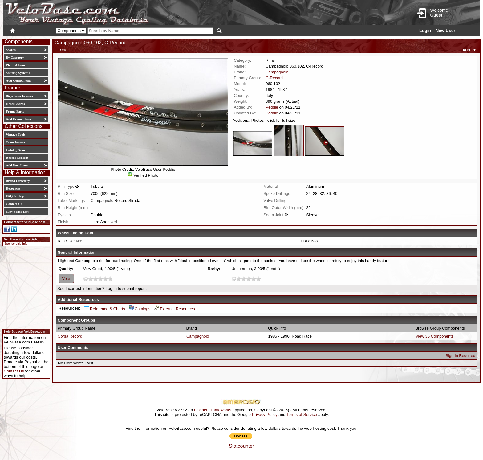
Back (61, 50)
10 (110, 278)
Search (11, 49)
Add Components (18, 80)
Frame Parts (15, 111)
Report (469, 50)
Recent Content (17, 157)
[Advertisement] (24, 287)
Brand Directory (18, 181)
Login (425, 30)
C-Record (274, 78)
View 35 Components (434, 336)
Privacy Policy (265, 414)
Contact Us (14, 204)
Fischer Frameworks (212, 410)
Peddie (272, 107)
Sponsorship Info (15, 243)
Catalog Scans (16, 150)
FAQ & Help (15, 196)
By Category (15, 57)
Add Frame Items (18, 119)
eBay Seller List (17, 211)
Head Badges (15, 103)
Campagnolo (277, 72)
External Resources (174, 308)
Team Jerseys (15, 142)
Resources (13, 188)
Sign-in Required (460, 355)
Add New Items (17, 165)
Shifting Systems (18, 73)
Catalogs (139, 308)
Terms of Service (301, 414)
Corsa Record (70, 336)
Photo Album (15, 65)
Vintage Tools (15, 134)
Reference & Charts (104, 308)
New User (445, 30)
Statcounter (241, 446)
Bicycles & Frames (20, 96)
